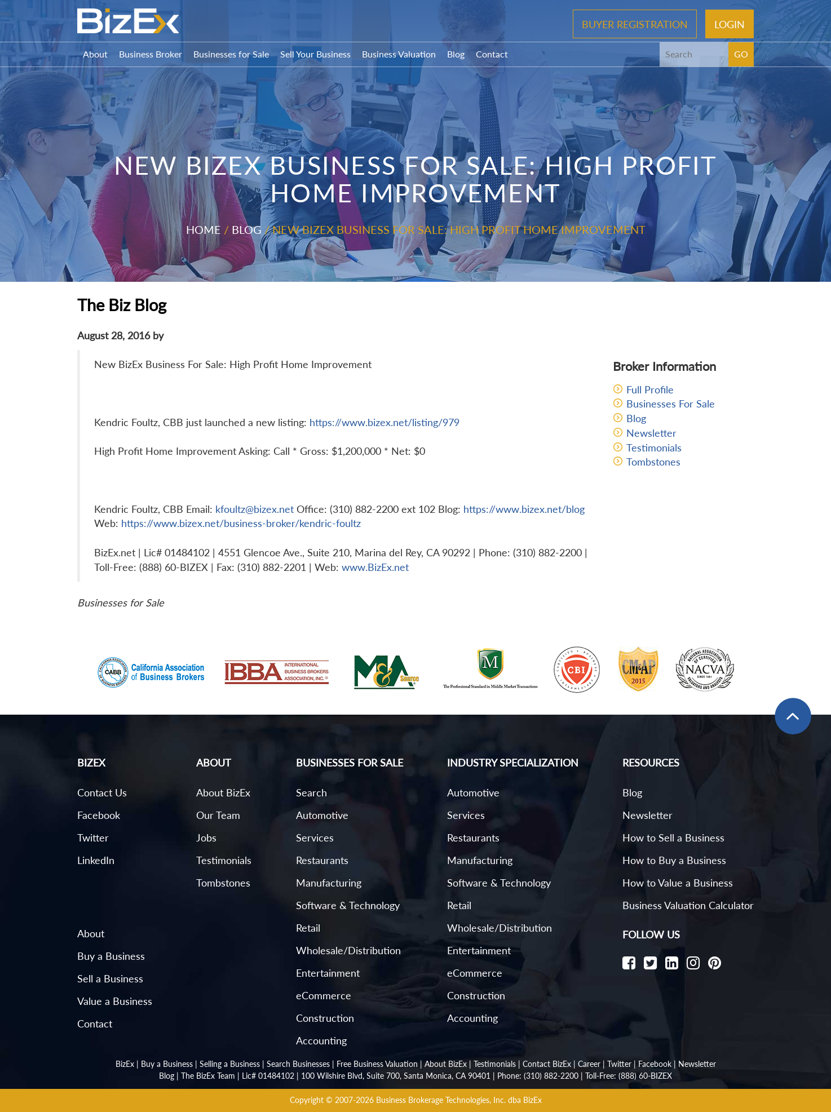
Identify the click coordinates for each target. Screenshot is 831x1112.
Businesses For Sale (670, 403)
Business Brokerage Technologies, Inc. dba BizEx (459, 1100)
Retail (308, 928)
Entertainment (328, 973)
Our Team (218, 815)
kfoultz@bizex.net (254, 509)
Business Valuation (399, 53)
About (95, 53)
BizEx (125, 1064)
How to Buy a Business (674, 860)
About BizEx (223, 792)
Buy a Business (111, 956)
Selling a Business (230, 1064)
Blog (456, 53)
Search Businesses (298, 1064)
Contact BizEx (547, 1064)
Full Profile (650, 389)
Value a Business (114, 1001)
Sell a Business (110, 978)
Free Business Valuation (377, 1064)
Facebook (98, 815)
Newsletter (651, 433)
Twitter (93, 837)
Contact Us (102, 792)
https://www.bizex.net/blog (524, 509)
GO (741, 53)
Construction (325, 1018)
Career (589, 1064)
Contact (492, 53)
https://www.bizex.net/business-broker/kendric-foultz (241, 523)
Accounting (321, 1040)
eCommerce (323, 995)
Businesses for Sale (231, 53)
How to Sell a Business (673, 837)
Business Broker (150, 53)
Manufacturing (328, 882)
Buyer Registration (635, 23)
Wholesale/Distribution (348, 950)
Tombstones (653, 461)
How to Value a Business (677, 882)
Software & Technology (348, 905)
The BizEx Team (208, 1075)
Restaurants (322, 860)
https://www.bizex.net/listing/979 (384, 422)
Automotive (322, 815)
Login (729, 23)
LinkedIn (95, 860)
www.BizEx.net (375, 567)
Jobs (206, 837)
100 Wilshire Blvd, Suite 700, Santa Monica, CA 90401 (395, 1075)
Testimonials (654, 447)
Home (203, 229)
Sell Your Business (315, 53)
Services (315, 837)
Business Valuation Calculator (688, 905)
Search (311, 792)
